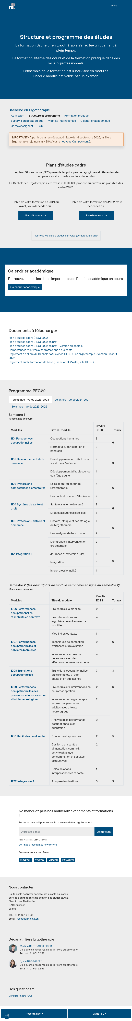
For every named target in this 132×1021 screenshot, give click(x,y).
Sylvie (31, 962)
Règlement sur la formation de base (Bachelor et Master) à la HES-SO (52, 363)
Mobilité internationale (62, 121)
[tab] (30, 400)
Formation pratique (76, 116)
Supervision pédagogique (27, 121)
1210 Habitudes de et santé (28, 737)
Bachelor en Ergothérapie (29, 111)
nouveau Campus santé (75, 142)
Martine (36, 947)
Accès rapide (33, 1013)
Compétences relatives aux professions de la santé (40, 350)
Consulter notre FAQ (20, 996)
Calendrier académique (95, 121)
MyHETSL (98, 1013)
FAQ (40, 126)
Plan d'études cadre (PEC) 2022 (28, 338)
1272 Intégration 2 (22, 782)
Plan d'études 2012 (35, 216)
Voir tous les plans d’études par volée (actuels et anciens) (66, 236)
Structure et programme (44, 116)
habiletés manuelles (23, 650)
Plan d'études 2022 (96, 216)
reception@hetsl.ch (28, 919)
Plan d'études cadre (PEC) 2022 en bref (33, 342)
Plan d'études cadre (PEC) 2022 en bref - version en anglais (45, 346)
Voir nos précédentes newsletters (38, 845)
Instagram (68, 861)
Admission (17, 116)
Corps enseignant (22, 126)
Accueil (12, 6)
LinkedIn (53, 861)
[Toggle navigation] (121, 6)
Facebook (25, 861)
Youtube (39, 861)
